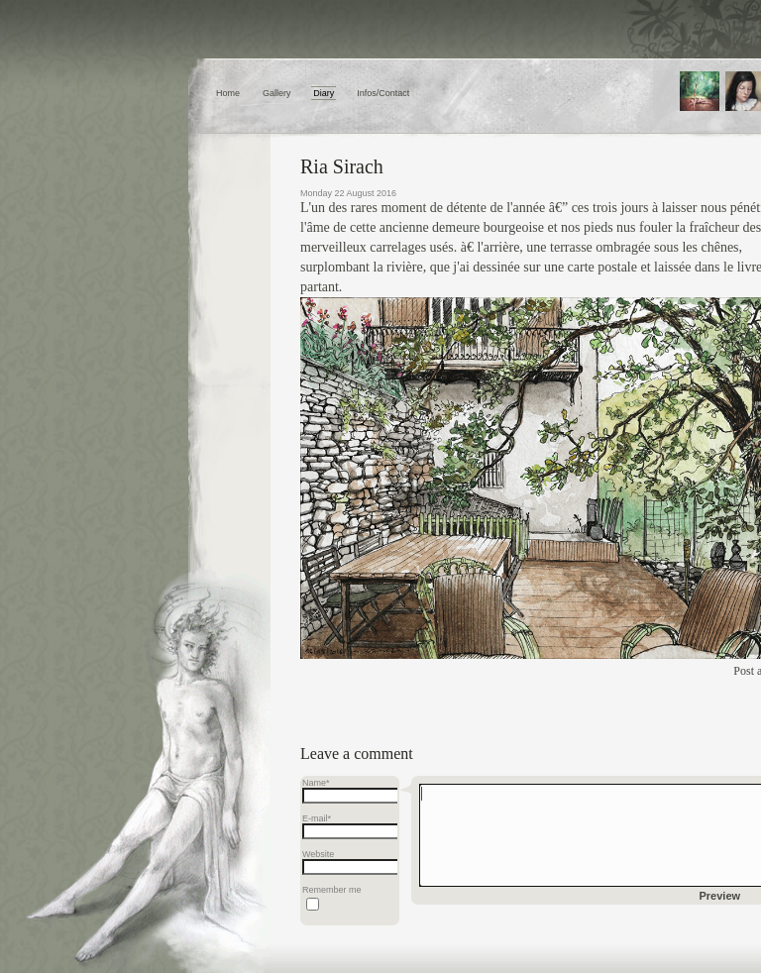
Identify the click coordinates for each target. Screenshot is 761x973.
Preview (720, 896)
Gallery (277, 93)
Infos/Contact (383, 93)
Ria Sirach (341, 166)
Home (228, 93)
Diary (323, 93)
